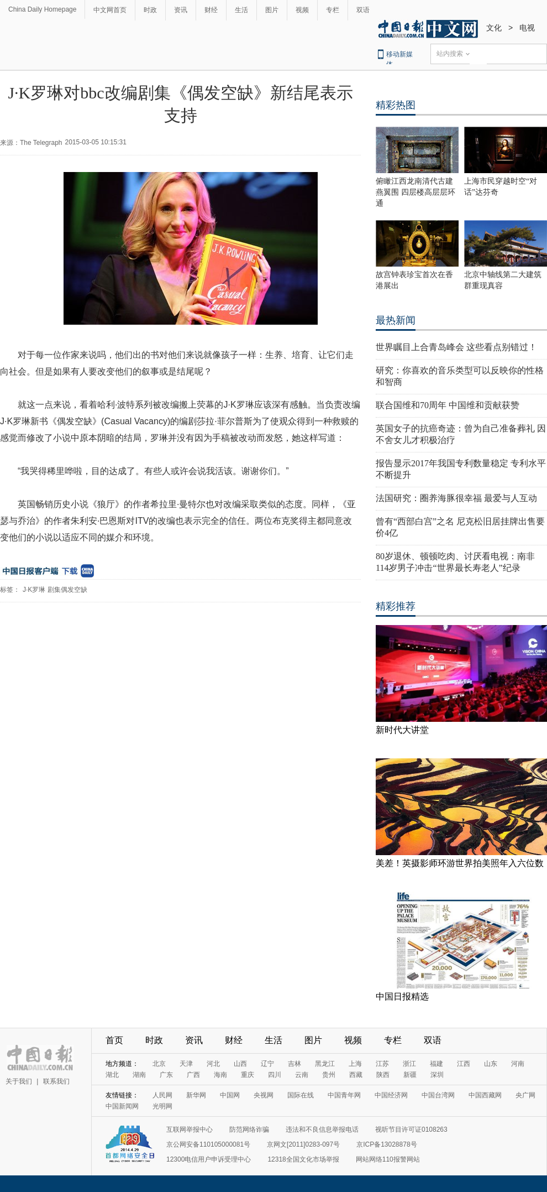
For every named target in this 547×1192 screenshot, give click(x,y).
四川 (274, 1075)
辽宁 (267, 1064)
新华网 (196, 1095)
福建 (436, 1064)
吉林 (294, 1064)
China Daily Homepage (42, 9)
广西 (193, 1075)
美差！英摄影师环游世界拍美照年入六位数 (460, 863)
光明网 (162, 1106)
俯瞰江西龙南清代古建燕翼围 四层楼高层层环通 (415, 192)
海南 (220, 1075)
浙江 (409, 1064)
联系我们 (56, 1081)
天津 (186, 1064)
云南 (301, 1075)
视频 (302, 10)
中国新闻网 (122, 1106)
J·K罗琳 (34, 590)
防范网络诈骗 (249, 1129)
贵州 (328, 1075)
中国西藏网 (485, 1095)
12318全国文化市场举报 (303, 1159)
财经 (211, 10)
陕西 (383, 1075)
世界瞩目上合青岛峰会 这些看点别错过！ (456, 347)
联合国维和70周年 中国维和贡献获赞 (447, 405)
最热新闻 (395, 320)
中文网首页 (110, 10)
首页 (114, 1040)
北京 (159, 1064)
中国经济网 (391, 1095)
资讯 (180, 10)
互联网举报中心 (189, 1129)
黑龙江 (325, 1064)
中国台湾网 (438, 1095)
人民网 (162, 1095)
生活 (241, 10)
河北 (213, 1064)
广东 (166, 1075)
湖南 (139, 1075)
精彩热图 (395, 105)
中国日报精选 (402, 996)
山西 (240, 1064)
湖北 (112, 1075)
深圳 (437, 1075)
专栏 (332, 10)
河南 (517, 1064)
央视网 (264, 1095)
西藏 (355, 1075)
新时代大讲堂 (402, 730)
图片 (271, 10)
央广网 (525, 1095)
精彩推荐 (395, 606)
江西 (463, 1064)
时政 (150, 10)
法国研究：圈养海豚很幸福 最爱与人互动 (456, 498)
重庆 (247, 1075)
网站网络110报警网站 (388, 1159)
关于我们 (19, 1081)
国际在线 (300, 1095)
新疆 (410, 1075)
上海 (355, 1064)
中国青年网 (344, 1095)
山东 (490, 1064)
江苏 (382, 1064)
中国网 (230, 1095)
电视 (527, 27)
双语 (363, 10)
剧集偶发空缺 (67, 590)
